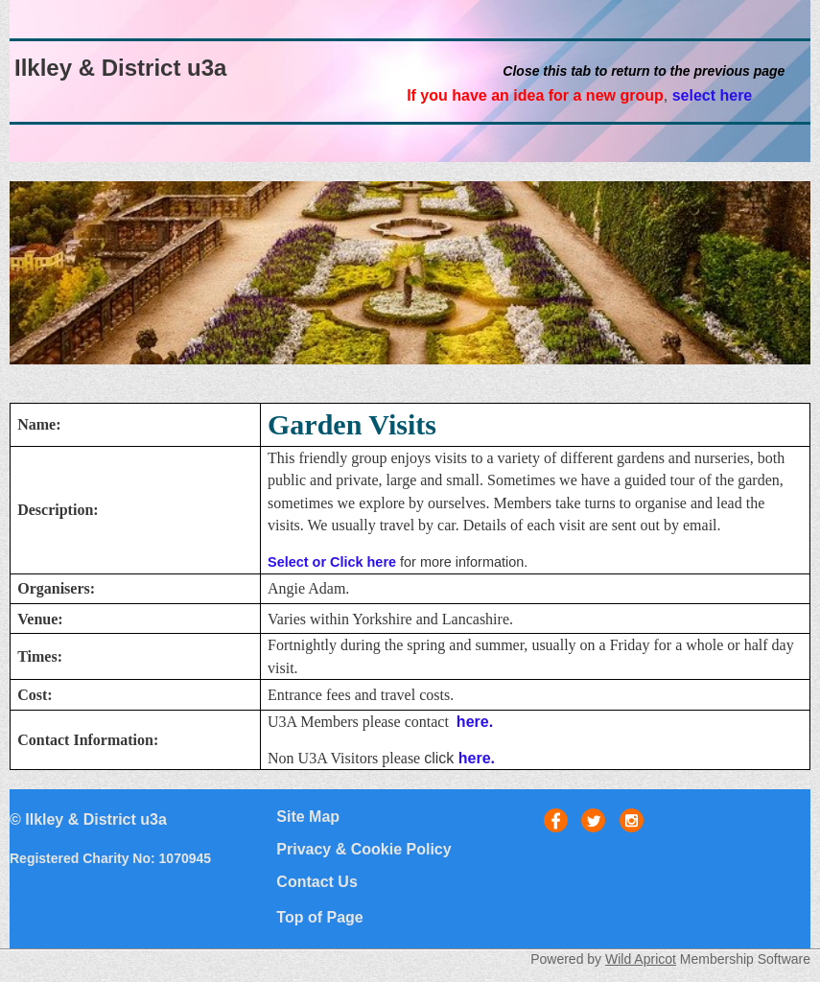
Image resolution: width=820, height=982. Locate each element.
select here (712, 95)
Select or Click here (332, 562)
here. (475, 721)
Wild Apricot (640, 959)
